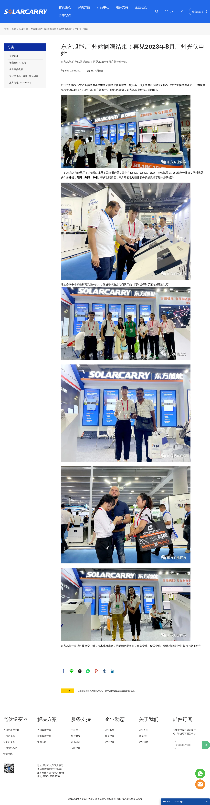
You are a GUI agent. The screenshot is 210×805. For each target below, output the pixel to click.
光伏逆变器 (15, 720)
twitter (79, 671)
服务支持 (122, 7)
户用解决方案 (44, 730)
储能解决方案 (44, 736)
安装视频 (75, 748)
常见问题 (75, 742)
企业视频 (109, 742)
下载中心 (75, 730)
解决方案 (84, 7)
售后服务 (75, 736)
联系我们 (143, 736)
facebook (63, 671)
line (71, 671)
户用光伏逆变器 (11, 730)
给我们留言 (198, 11)
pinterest (96, 671)
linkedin (112, 671)
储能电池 (7, 754)
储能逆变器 (9, 742)
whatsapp (87, 671)
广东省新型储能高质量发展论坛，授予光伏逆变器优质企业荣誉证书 (105, 690)
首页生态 (65, 7)
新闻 (13, 29)
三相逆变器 (9, 736)
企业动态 (141, 7)
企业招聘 (143, 742)
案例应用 (41, 742)
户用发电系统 (10, 748)
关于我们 (65, 15)
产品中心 (103, 7)
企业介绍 (143, 730)
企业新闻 (23, 29)
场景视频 (109, 736)
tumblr (104, 671)
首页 (6, 29)
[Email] (187, 745)
